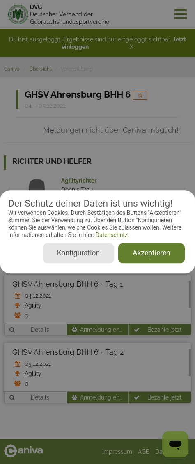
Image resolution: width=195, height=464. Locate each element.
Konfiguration (78, 253)
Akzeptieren (151, 253)
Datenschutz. (111, 235)
